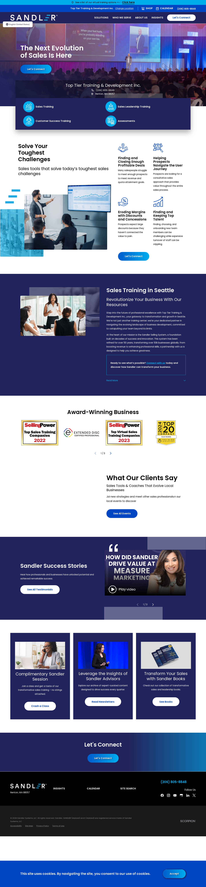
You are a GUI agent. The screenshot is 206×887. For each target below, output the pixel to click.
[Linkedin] (187, 795)
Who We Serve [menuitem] (121, 17)
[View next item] (110, 453)
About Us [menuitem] (141, 17)
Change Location (124, 8)
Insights (59, 788)
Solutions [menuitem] (101, 17)
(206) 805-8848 (186, 9)
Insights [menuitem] (157, 17)
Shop (149, 8)
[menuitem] (16, 825)
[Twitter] (194, 795)
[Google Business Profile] (181, 795)
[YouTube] (175, 795)
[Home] (34, 17)
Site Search (128, 788)
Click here (128, 2)
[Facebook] (162, 795)
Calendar (166, 8)
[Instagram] (168, 795)
